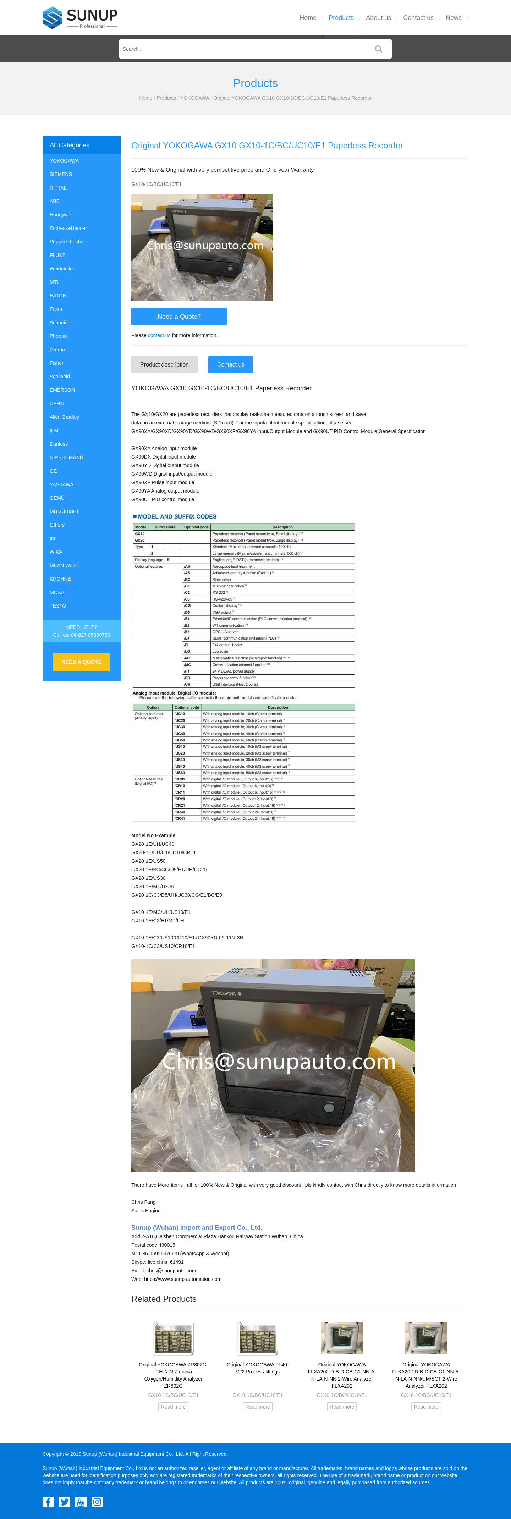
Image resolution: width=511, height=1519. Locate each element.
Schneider (61, 322)
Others (57, 525)
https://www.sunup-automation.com (182, 1279)
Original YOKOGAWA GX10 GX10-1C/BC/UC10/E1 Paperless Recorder (292, 98)
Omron (57, 349)
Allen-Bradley (64, 417)
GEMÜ (57, 498)
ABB (55, 201)
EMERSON (62, 390)
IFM (54, 430)
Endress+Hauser (68, 228)
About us (378, 17)
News (454, 17)
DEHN (57, 403)
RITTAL (58, 188)
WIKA (56, 552)
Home (308, 17)
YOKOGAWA (194, 98)
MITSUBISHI (64, 511)
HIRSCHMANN (66, 457)
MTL (55, 282)
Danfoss (59, 444)
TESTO (58, 606)
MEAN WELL (64, 565)
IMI (53, 538)
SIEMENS (61, 174)
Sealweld (60, 376)
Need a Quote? (179, 316)
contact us (159, 335)
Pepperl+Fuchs (66, 242)
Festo (56, 309)
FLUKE (58, 255)
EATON (58, 295)
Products (341, 17)
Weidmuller (62, 269)
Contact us (418, 17)
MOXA (57, 592)
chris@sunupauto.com (171, 1270)
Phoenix (59, 336)
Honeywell (61, 215)
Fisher (57, 363)
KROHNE (60, 579)
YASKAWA (61, 484)
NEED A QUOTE (81, 662)
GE (53, 471)
